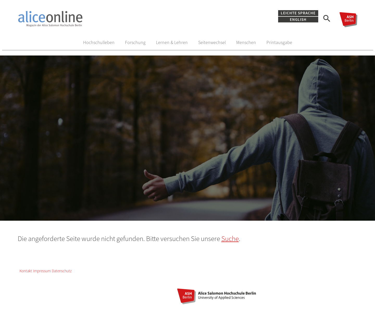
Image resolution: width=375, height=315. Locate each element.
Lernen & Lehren (172, 42)
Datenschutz (62, 270)
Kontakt (26, 270)
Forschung (135, 42)
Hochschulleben (99, 42)
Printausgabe (279, 42)
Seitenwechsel (212, 42)
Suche (230, 238)
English (298, 19)
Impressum (42, 270)
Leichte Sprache (298, 12)
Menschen (246, 42)
